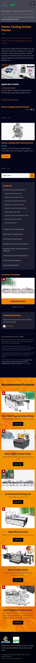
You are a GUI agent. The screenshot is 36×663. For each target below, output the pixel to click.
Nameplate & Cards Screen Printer (14, 204)
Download (8, 326)
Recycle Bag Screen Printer (12, 212)
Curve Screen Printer (10, 223)
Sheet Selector (14, 361)
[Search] (15, 175)
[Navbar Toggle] (32, 3)
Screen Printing (6, 361)
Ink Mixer (13, 363)
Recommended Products (17, 384)
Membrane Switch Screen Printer (13, 197)
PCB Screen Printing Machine (12, 239)
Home (5, 17)
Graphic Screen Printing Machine (13, 229)
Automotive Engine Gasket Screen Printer (16, 215)
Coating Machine (6, 363)
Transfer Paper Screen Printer (13, 193)
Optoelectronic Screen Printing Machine (15, 244)
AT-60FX (4, 90)
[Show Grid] (31, 109)
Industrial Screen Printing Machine (24, 17)
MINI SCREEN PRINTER (11, 265)
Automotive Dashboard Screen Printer (15, 201)
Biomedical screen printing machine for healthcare (16, 250)
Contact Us (19, 363)
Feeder (20, 361)
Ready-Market (18, 658)
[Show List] (33, 109)
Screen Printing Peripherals (12, 260)
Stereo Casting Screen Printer (10, 19)
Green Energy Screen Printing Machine (15, 255)
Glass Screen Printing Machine (13, 234)
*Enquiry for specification (9, 100)
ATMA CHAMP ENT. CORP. (20, 654)
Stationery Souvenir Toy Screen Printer (15, 208)
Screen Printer (28, 359)
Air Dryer (25, 361)
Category (10, 17)
